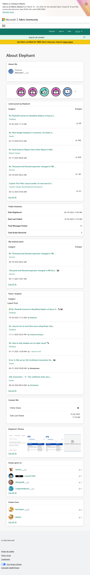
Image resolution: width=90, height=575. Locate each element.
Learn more (68, 42)
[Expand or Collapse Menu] (3, 25)
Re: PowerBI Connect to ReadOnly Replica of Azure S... (32, 115)
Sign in (61, 31)
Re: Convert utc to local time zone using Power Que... (31, 326)
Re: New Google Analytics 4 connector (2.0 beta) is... (31, 132)
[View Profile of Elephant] (33, 317)
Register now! (8, 12)
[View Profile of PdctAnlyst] (34, 385)
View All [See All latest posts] (12, 197)
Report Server (14, 153)
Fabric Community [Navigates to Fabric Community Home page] (28, 19)
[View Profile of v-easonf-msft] (35, 351)
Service (12, 170)
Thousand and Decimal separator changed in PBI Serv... (33, 270)
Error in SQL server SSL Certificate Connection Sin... (31, 360)
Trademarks (5, 559)
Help (69, 31)
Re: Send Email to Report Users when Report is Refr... (31, 149)
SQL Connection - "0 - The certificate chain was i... (30, 377)
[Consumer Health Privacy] (45, 567)
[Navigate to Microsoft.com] (9, 19)
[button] (17, 442)
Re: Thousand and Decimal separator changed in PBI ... (32, 166)
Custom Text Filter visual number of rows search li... (31, 183)
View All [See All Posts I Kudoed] (12, 390)
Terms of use (6, 555)
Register (52, 31)
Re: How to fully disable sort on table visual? (28, 343)
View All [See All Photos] (12, 453)
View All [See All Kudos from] (12, 522)
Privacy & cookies (7, 551)
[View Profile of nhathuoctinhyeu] (36, 334)
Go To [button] (78, 31)
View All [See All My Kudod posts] (12, 284)
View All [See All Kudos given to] (12, 492)
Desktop (12, 119)
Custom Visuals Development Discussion (25, 187)
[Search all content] (57, 37)
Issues (11, 136)
